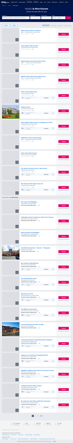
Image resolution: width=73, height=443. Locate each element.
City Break (29, 2)
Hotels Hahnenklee (28, 434)
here (49, 441)
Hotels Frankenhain (34, 438)
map (32, 33)
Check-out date (44, 15)
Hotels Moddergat (5, 434)
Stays (41, 2)
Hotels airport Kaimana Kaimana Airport (47, 438)
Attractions (54, 2)
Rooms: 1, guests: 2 (57, 17)
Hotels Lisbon (14, 434)
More (66, 2)
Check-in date (32, 15)
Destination (4, 15)
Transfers (61, 2)
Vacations (35, 2)
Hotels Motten (37, 434)
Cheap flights (21, 2)
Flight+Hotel (14, 2)
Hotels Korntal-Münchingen (23, 438)
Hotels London (13, 438)
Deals (48, 2)
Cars (45, 2)
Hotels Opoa (20, 434)
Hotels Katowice (5, 438)
